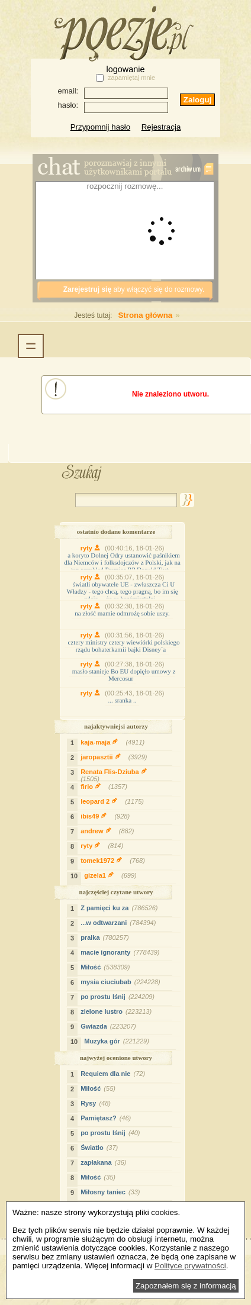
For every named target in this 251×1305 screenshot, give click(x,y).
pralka (106, 937)
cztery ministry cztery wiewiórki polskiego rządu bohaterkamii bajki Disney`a (124, 646)
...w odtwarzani (120, 922)
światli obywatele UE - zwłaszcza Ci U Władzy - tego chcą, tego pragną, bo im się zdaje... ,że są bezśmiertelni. (122, 591)
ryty (93, 548)
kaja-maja (114, 742)
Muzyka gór (118, 1041)
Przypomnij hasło (100, 127)
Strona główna (120, 315)
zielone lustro (118, 1011)
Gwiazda (110, 1026)
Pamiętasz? (107, 1117)
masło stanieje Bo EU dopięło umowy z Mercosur (124, 675)
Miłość (107, 967)
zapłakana (105, 1162)
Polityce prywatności (190, 1265)
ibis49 (107, 816)
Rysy (97, 1103)
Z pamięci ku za (120, 907)
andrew (109, 830)
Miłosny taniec (112, 1191)
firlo (105, 786)
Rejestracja (161, 127)
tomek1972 (114, 860)
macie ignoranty (121, 952)
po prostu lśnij (119, 996)
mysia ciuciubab (122, 981)
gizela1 (112, 875)
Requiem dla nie (114, 1073)
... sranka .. (122, 700)
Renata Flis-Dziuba (112, 776)
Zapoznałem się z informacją (186, 1285)
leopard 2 (114, 801)
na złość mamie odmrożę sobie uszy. (122, 613)
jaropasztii (115, 756)
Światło (101, 1147)
